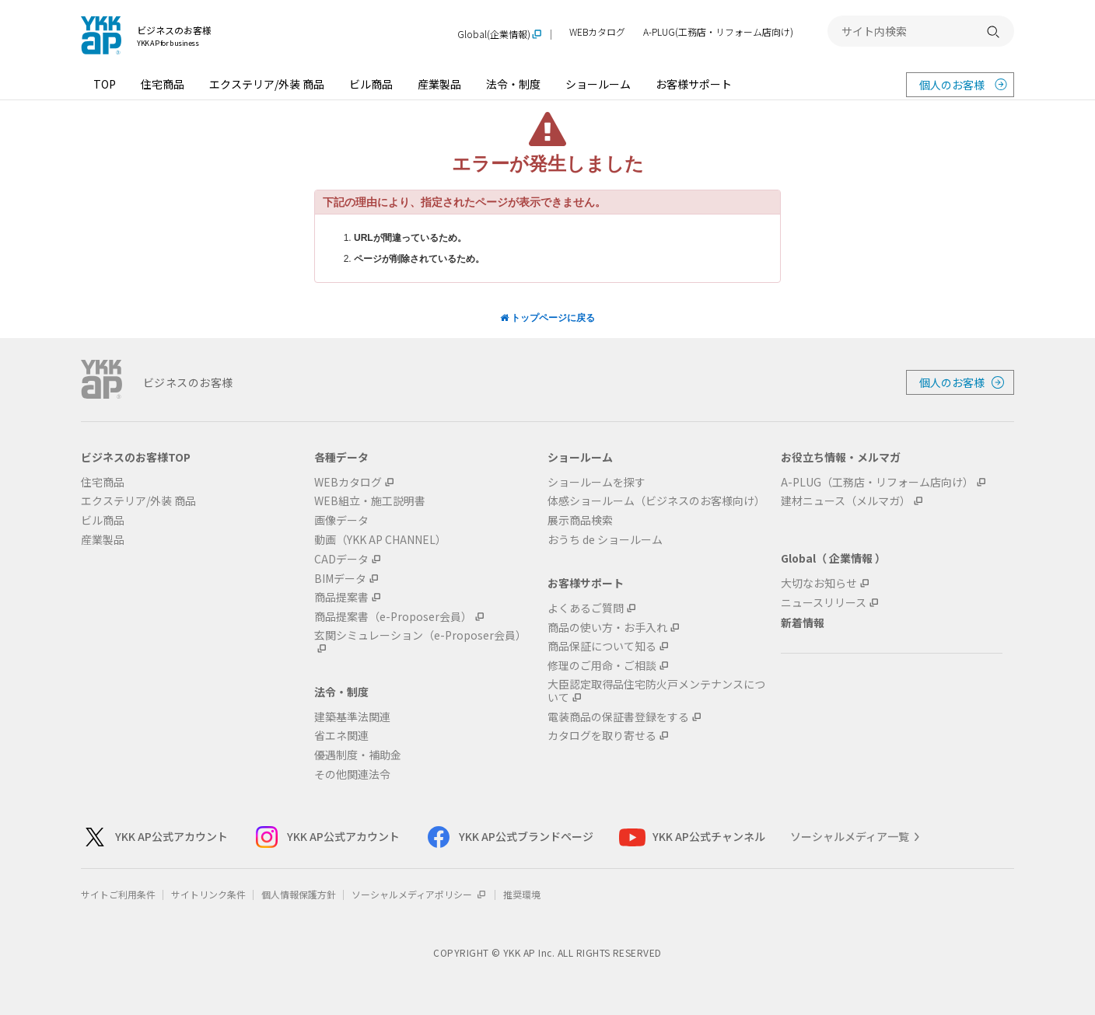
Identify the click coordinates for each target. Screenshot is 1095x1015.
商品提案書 (341, 597)
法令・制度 (513, 84)
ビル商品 (371, 84)
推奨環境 (522, 894)
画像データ (341, 520)
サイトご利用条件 (118, 894)
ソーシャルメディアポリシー (420, 894)
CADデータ (341, 559)
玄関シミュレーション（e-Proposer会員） (420, 636)
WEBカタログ (597, 32)
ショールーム (598, 84)
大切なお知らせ (819, 583)
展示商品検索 (580, 520)
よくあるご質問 (586, 608)
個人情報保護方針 (298, 894)
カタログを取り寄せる (602, 735)
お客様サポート (694, 84)
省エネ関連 (341, 735)
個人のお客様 (952, 84)
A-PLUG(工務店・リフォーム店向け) (718, 32)
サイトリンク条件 (208, 894)
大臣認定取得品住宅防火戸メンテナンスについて (656, 691)
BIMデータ (340, 578)
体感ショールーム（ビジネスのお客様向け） (656, 501)
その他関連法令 (352, 774)
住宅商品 (162, 84)
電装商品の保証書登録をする (618, 717)
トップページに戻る (547, 317)
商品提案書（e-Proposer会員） (393, 616)
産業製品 (439, 84)
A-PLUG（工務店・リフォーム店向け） (877, 482)
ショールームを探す (596, 482)
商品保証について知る (602, 646)
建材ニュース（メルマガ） (846, 501)
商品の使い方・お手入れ (607, 627)
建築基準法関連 (352, 717)
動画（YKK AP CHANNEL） (380, 539)
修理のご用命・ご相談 (602, 665)
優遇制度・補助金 (357, 755)
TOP (104, 84)
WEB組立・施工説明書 (369, 501)
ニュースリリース (823, 602)
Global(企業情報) (493, 35)
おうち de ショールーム (605, 539)
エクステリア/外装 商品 (266, 84)
